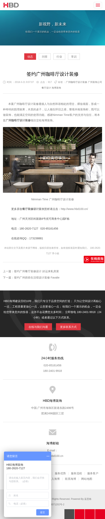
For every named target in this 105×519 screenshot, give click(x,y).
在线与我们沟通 (38, 326)
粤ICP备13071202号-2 (52, 504)
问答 (44, 56)
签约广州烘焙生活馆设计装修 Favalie (36, 277)
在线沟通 (90, 514)
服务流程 (76, 473)
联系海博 (70, 478)
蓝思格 (87, 499)
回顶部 (69, 514)
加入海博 (54, 478)
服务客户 (92, 473)
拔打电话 (80, 514)
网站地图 (86, 478)
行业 (59, 56)
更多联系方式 (68, 326)
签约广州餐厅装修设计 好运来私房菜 (36, 271)
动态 (30, 56)
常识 (74, 56)
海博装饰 (11, 5)
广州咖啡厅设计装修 (76, 82)
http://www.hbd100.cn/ (74, 209)
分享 (100, 514)
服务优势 (60, 473)
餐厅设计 (46, 87)
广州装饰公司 (95, 82)
